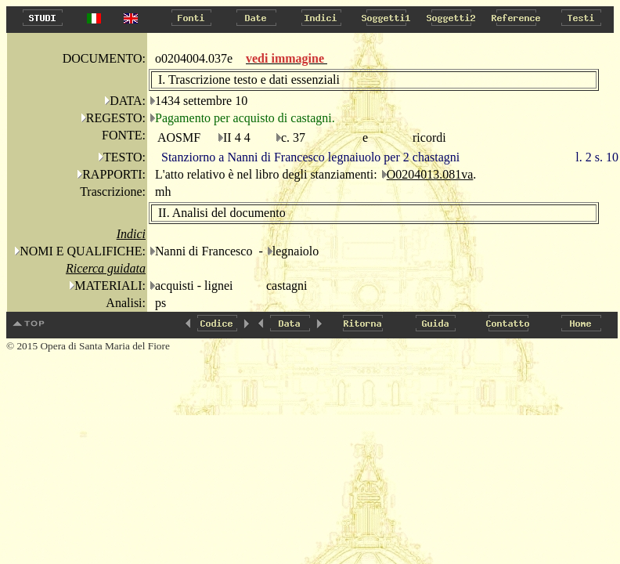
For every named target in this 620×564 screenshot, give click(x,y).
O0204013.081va (430, 174)
